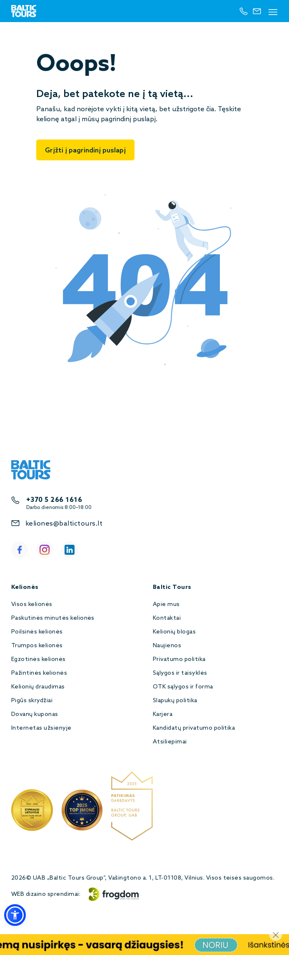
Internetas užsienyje (41, 728)
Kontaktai (167, 618)
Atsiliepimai (170, 742)
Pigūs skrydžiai (31, 700)
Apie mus (166, 604)
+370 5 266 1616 (54, 500)
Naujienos (167, 645)
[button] (15, 915)
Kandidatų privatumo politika (194, 728)
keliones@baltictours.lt (63, 524)
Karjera (162, 714)
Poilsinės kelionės (37, 632)
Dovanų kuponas (34, 714)
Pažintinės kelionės (39, 673)
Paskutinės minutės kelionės (53, 618)
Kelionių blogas (174, 632)
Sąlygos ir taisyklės (180, 673)
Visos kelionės (31, 604)
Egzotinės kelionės (38, 659)
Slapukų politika (175, 700)
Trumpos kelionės (37, 645)
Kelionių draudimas (38, 687)
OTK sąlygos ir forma (183, 687)
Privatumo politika (179, 659)
